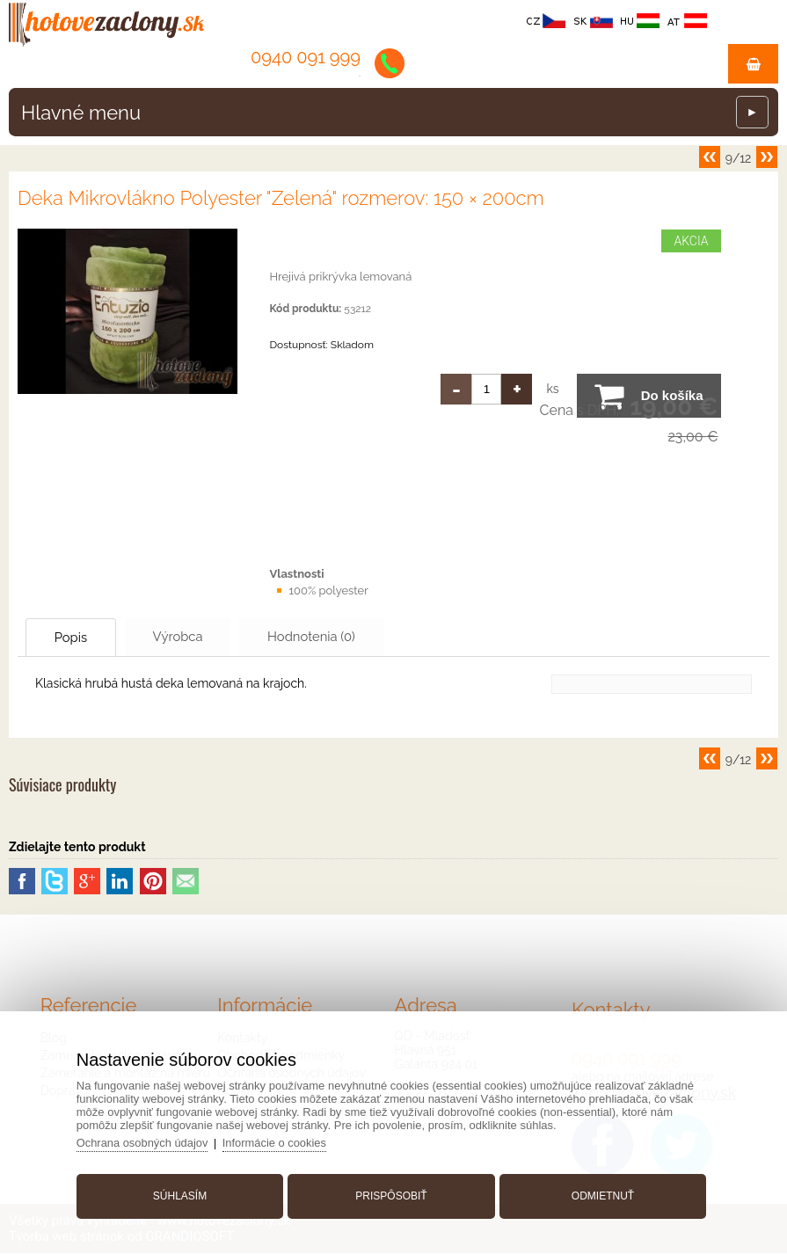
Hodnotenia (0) (328, 637)
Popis (74, 637)
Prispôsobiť (390, 1195)
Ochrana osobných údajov (145, 1141)
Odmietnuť (601, 1195)
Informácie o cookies (278, 1141)
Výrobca (188, 637)
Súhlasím (181, 1195)
